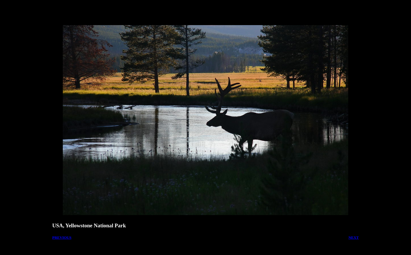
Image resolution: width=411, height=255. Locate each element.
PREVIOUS (61, 237)
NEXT (353, 237)
